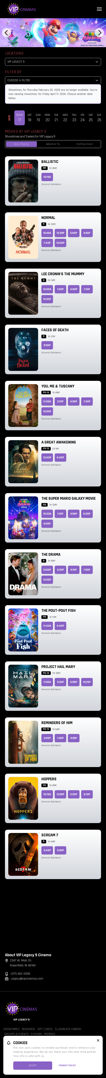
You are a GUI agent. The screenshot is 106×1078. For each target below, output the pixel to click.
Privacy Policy (67, 1065)
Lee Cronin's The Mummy (62, 274)
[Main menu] (99, 9)
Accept (33, 1065)
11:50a (47, 682)
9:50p (60, 850)
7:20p (60, 738)
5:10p (73, 570)
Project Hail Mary (58, 666)
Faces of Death (55, 330)
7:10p (87, 289)
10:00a (47, 289)
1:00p (60, 289)
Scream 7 (49, 835)
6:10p (87, 794)
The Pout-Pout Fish (58, 610)
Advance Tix (53, 144)
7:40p (47, 243)
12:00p (47, 570)
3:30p (73, 794)
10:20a (47, 233)
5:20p (86, 233)
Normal (48, 217)
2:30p (60, 570)
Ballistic (49, 161)
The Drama (50, 554)
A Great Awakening (58, 442)
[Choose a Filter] (53, 80)
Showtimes (11, 1029)
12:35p (60, 233)
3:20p (60, 682)
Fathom (36, 1034)
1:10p (60, 514)
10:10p (87, 682)
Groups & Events (16, 1034)
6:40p (60, 457)
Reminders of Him (56, 722)
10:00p (60, 243)
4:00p (73, 289)
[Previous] (6, 32)
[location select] (53, 62)
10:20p (47, 299)
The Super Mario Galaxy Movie (68, 498)
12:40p (47, 457)
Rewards (28, 1029)
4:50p (73, 401)
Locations (14, 53)
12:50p (60, 794)
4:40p (60, 626)
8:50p (47, 345)
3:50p (73, 514)
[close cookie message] (98, 1040)
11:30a (47, 401)
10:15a (47, 177)
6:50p (73, 682)
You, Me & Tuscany (57, 386)
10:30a (47, 514)
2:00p (47, 738)
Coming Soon (84, 144)
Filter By (13, 72)
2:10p (60, 401)
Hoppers (49, 779)
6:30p (86, 514)
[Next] (99, 32)
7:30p (86, 401)
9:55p (73, 738)
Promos (49, 1034)
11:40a (47, 626)
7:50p (86, 570)
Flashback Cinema (68, 1029)
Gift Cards (45, 1029)
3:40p (47, 850)
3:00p (73, 233)
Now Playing (21, 144)
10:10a (47, 794)
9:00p (47, 524)
